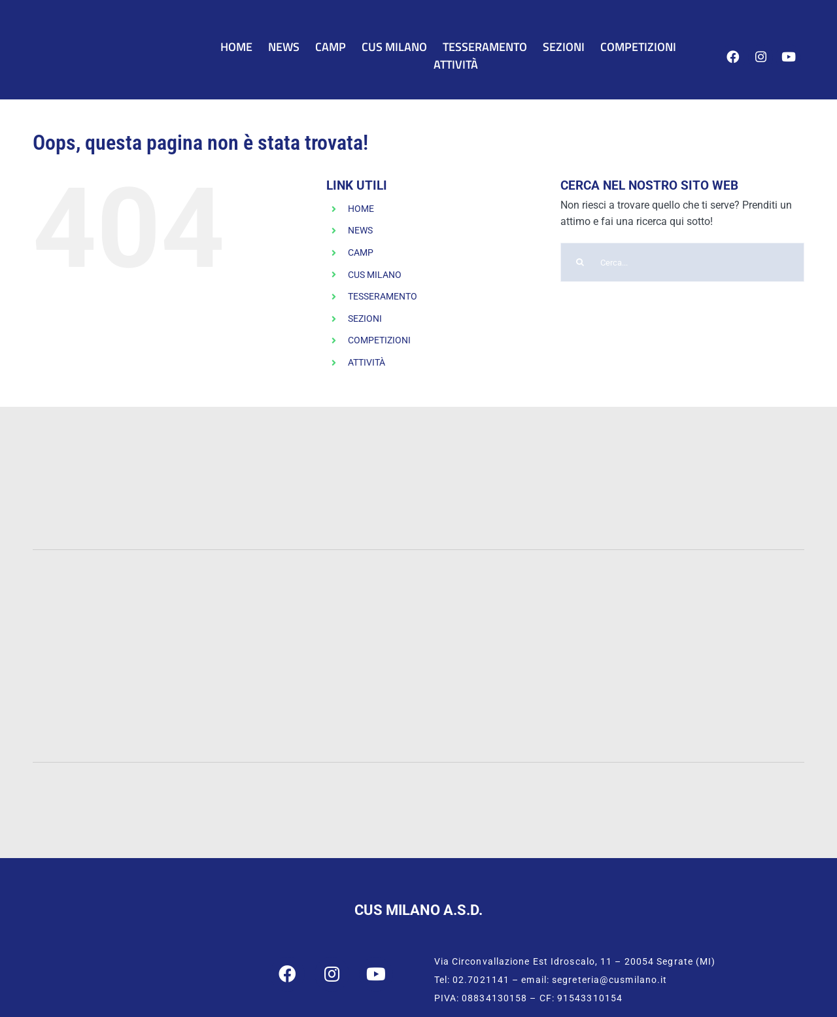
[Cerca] (580, 262)
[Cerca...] (682, 262)
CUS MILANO (374, 274)
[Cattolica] (515, 597)
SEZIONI (365, 318)
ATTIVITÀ (366, 362)
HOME (361, 208)
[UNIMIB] (322, 593)
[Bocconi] (708, 603)
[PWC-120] (161, 425)
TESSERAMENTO (382, 296)
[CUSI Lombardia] (717, 790)
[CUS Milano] (107, 31)
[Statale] (129, 597)
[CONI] (409, 784)
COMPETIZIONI (379, 340)
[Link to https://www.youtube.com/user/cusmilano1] (788, 57)
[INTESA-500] (483, 469)
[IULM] (161, 691)
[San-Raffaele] (418, 695)
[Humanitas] (676, 691)
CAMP (360, 252)
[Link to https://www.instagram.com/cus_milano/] (761, 57)
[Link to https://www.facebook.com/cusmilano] (732, 57)
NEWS (360, 230)
